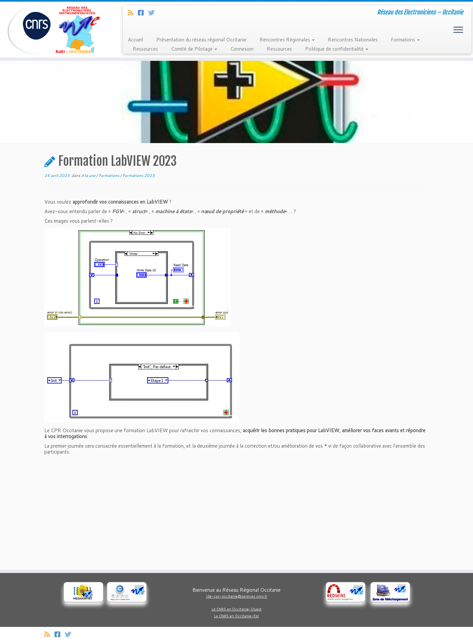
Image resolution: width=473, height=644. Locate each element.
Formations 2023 (139, 175)
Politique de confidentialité (336, 48)
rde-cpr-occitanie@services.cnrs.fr (236, 596)
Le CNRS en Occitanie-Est (236, 616)
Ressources (145, 48)
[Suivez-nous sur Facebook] (143, 12)
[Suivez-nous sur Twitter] (153, 12)
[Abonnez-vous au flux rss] (133, 12)
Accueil (135, 39)
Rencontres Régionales (287, 39)
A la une (88, 175)
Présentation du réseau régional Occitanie (201, 39)
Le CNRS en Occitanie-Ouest (236, 609)
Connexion (242, 48)
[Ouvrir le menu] (458, 30)
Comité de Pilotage (194, 48)
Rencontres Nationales (353, 39)
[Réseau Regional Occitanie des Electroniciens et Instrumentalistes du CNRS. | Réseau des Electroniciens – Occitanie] (54, 29)
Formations (405, 39)
